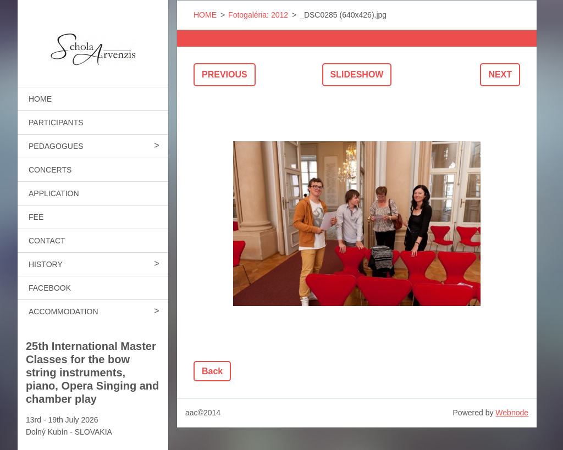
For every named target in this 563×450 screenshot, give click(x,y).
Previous (224, 74)
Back (212, 371)
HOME (40, 99)
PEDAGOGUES (56, 146)
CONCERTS (50, 169)
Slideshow (357, 74)
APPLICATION (54, 193)
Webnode (511, 412)
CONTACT (47, 240)
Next (500, 74)
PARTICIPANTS (56, 122)
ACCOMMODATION (63, 311)
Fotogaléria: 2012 (258, 14)
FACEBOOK (50, 288)
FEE (36, 217)
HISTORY (46, 264)
